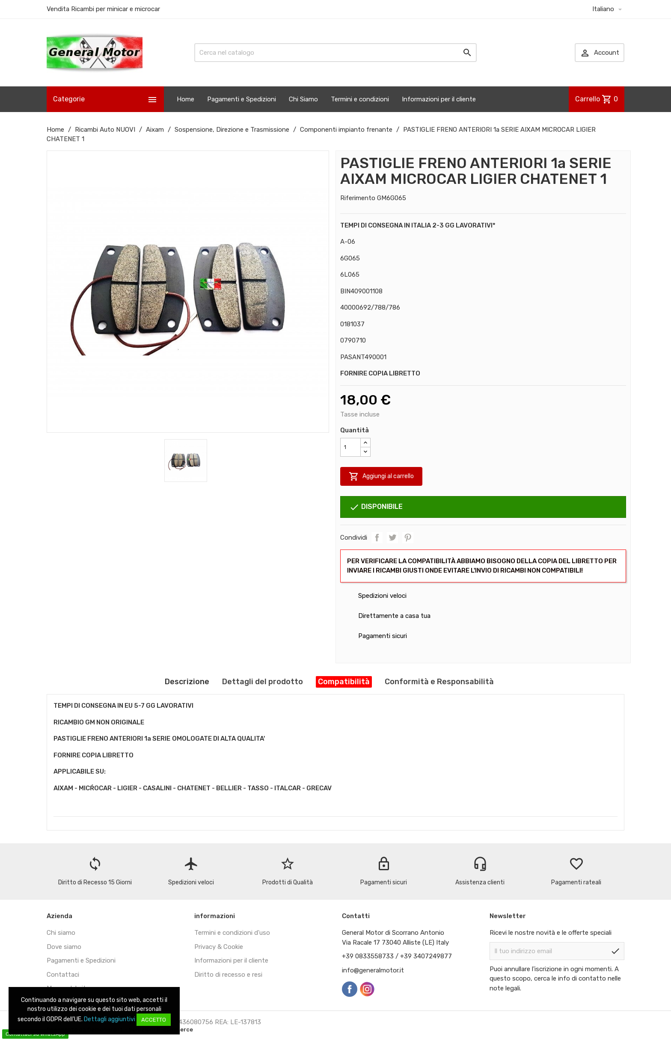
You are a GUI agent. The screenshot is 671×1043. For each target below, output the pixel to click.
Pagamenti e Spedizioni (241, 99)
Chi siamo (61, 933)
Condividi (377, 537)
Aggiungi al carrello (381, 476)
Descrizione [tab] (187, 681)
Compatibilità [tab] (344, 681)
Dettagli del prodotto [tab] (262, 681)
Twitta (392, 537)
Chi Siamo (303, 99)
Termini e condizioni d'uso (232, 933)
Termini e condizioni (360, 99)
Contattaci (63, 974)
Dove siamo (64, 947)
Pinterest (408, 537)
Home (185, 99)
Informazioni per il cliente (439, 99)
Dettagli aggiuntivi (109, 1019)
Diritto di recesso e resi (228, 974)
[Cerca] (335, 52)
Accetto (153, 1019)
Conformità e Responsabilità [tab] (439, 681)
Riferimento (357, 198)
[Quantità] (350, 447)
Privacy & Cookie (218, 947)
